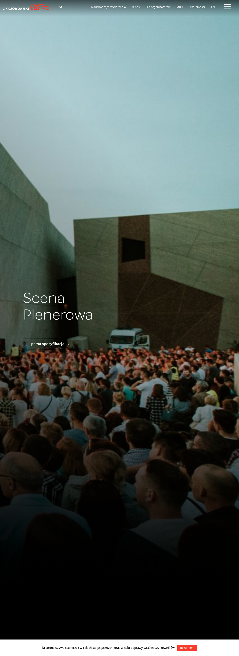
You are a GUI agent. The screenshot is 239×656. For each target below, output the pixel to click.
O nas (136, 7)
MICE (180, 7)
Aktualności (197, 7)
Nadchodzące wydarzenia (108, 7)
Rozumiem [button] (187, 648)
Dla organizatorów (158, 7)
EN (213, 7)
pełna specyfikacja (50, 343)
